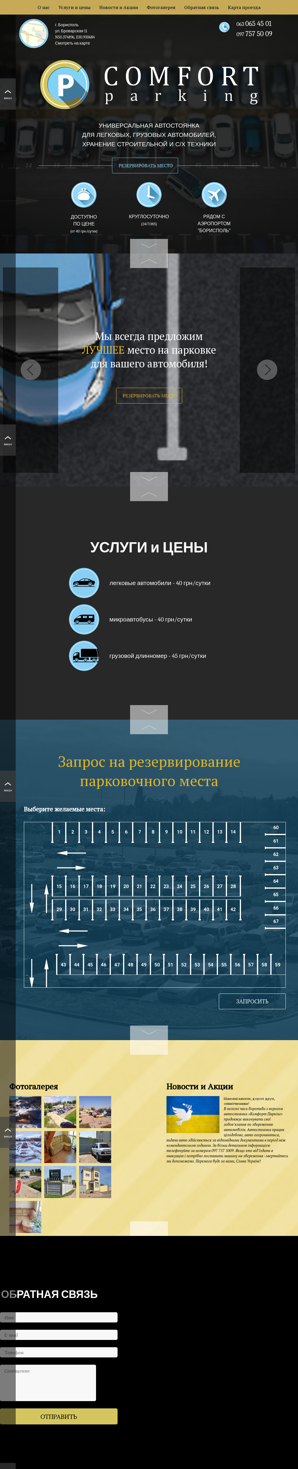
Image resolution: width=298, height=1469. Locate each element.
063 (254, 24)
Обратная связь (201, 7)
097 (254, 34)
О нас (44, 7)
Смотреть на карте (72, 43)
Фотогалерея (161, 7)
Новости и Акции (118, 7)
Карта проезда (244, 7)
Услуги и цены (74, 7)
